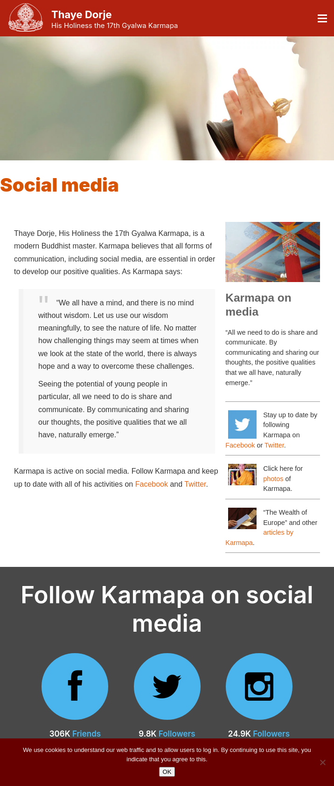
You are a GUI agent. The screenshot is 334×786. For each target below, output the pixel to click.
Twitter (195, 484)
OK (167, 771)
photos (273, 479)
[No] (322, 762)
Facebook (151, 484)
